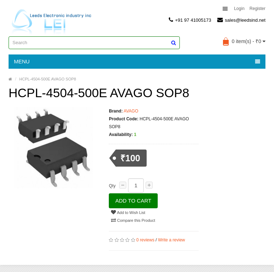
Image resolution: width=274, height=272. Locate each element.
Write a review (171, 239)
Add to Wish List (128, 212)
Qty (112, 185)
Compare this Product (133, 220)
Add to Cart (133, 201)
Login (239, 8)
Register (257, 8)
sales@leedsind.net (241, 20)
